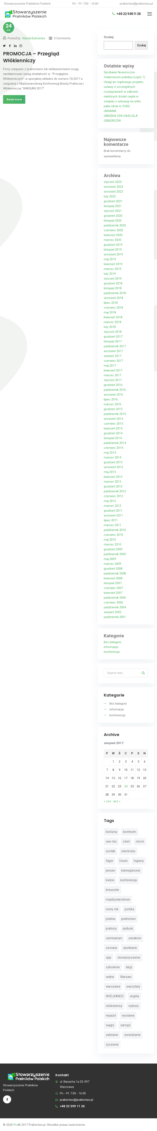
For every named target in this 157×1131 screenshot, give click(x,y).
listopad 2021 (113, 206)
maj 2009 (110, 559)
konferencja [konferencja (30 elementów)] (128, 880)
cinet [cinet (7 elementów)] (126, 841)
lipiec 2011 (111, 520)
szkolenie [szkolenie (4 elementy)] (113, 967)
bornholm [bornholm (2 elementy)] (129, 832)
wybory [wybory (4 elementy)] (133, 1006)
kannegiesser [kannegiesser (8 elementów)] (130, 870)
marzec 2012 (112, 506)
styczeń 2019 (113, 278)
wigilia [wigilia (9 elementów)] (134, 996)
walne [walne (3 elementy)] (110, 977)
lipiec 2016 (111, 399)
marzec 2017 (112, 375)
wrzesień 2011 (113, 515)
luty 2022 (110, 196)
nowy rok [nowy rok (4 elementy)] (112, 909)
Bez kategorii (112, 642)
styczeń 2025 (113, 182)
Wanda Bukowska (33, 38)
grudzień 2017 (113, 336)
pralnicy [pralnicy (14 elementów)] (111, 928)
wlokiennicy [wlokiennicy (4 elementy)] (114, 1006)
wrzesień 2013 (113, 467)
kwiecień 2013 (113, 477)
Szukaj (109, 37)
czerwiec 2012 (113, 496)
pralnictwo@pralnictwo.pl (136, 3)
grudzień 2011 (113, 510)
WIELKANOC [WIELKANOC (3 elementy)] (115, 996)
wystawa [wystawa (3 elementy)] (128, 1015)
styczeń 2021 (113, 211)
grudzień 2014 (113, 433)
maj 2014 (110, 452)
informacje (111, 647)
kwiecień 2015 (113, 428)
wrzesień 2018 (113, 298)
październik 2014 (115, 443)
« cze (107, 801)
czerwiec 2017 (113, 361)
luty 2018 (110, 327)
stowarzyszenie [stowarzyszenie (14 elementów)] (128, 957)
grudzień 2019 (113, 245)
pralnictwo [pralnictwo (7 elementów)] (128, 919)
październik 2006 (115, 597)
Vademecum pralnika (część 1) (124, 77)
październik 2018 (115, 293)
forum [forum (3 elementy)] (123, 861)
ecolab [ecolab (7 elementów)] (110, 851)
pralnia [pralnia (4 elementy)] (110, 919)
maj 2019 (110, 259)
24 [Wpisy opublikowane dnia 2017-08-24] (125, 786)
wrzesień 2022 (113, 191)
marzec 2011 (112, 525)
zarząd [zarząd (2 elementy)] (125, 1025)
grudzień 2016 (113, 385)
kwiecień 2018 (113, 317)
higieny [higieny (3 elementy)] (139, 861)
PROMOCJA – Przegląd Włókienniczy (31, 57)
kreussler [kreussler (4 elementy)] (112, 890)
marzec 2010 (112, 544)
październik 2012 (115, 491)
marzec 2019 (112, 269)
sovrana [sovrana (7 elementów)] (111, 948)
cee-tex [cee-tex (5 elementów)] (111, 841)
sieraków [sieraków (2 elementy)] (134, 938)
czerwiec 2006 (113, 602)
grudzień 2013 (113, 462)
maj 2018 (110, 312)
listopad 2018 (113, 288)
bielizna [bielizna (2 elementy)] (111, 832)
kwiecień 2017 (113, 370)
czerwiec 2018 (113, 307)
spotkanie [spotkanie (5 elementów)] (130, 948)
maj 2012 (110, 501)
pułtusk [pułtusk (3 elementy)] (128, 928)
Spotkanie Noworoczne (119, 72)
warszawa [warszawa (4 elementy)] (113, 986)
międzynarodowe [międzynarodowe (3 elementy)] (118, 899)
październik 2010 (115, 530)
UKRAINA (110, 111)
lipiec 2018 (111, 303)
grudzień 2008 (113, 568)
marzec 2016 (112, 404)
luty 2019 (110, 274)
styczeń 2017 (113, 380)
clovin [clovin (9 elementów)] (140, 841)
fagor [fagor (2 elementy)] (109, 861)
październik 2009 (115, 554)
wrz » (116, 801)
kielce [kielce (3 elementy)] (110, 880)
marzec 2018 (112, 322)
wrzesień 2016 (113, 394)
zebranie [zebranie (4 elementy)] (112, 1035)
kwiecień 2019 (113, 264)
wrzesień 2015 (113, 419)
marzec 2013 (112, 481)
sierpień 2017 (112, 356)
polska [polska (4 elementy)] (129, 909)
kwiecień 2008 (113, 578)
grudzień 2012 (113, 486)
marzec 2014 (112, 457)
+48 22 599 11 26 (126, 13)
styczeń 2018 (113, 332)
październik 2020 (115, 225)
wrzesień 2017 (113, 351)
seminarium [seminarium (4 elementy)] (114, 938)
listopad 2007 (113, 583)
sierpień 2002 (112, 612)
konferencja (112, 652)
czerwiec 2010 (113, 535)
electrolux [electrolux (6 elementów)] (128, 851)
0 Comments (60, 38)
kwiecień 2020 (113, 235)
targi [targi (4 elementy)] (129, 967)
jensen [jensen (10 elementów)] (110, 870)
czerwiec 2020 (113, 230)
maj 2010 (110, 539)
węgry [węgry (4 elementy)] (110, 1025)
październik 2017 (115, 346)
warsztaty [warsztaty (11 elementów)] (133, 986)
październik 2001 (115, 617)
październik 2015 (115, 414)
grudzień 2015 (113, 409)
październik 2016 (115, 390)
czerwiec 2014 (113, 448)
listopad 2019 (113, 249)
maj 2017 (110, 365)
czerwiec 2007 (113, 588)
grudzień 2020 (113, 216)
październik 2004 (115, 607)
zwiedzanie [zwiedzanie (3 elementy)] (132, 1035)
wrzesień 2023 (113, 187)
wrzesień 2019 (113, 254)
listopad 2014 (113, 438)
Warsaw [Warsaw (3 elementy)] (126, 977)
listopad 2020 (113, 220)
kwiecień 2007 (113, 593)
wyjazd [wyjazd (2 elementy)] (111, 1015)
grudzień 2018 (113, 283)
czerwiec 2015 (113, 423)
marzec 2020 (112, 240)
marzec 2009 (112, 564)
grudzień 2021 (113, 201)
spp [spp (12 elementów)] (108, 957)
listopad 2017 (113, 341)
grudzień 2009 (113, 549)
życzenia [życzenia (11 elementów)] (112, 1044)
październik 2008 (115, 573)
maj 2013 (110, 472)
